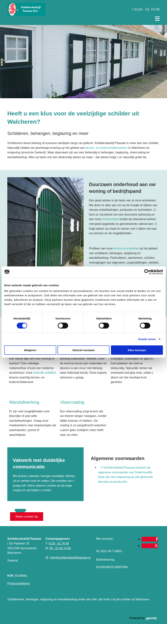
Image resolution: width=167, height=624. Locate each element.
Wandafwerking (24, 402)
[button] (26, 516)
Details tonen (147, 338)
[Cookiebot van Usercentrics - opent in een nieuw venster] (147, 272)
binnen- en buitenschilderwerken (106, 147)
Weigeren (30, 350)
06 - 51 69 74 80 (60, 548)
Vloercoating (72, 402)
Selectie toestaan (83, 350)
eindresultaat (110, 219)
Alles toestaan (136, 350)
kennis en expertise (126, 248)
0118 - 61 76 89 (58, 543)
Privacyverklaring (18, 583)
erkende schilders (44, 372)
